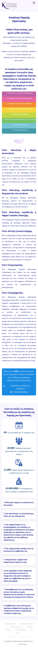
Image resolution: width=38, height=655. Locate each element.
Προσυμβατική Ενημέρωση (27, 623)
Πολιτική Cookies (22, 644)
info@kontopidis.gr (20, 392)
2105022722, (25, 386)
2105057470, (15, 386)
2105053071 (20, 389)
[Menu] (34, 3)
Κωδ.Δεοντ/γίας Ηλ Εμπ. (16, 627)
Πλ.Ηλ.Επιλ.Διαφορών (9, 623)
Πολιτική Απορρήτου (20, 630)
